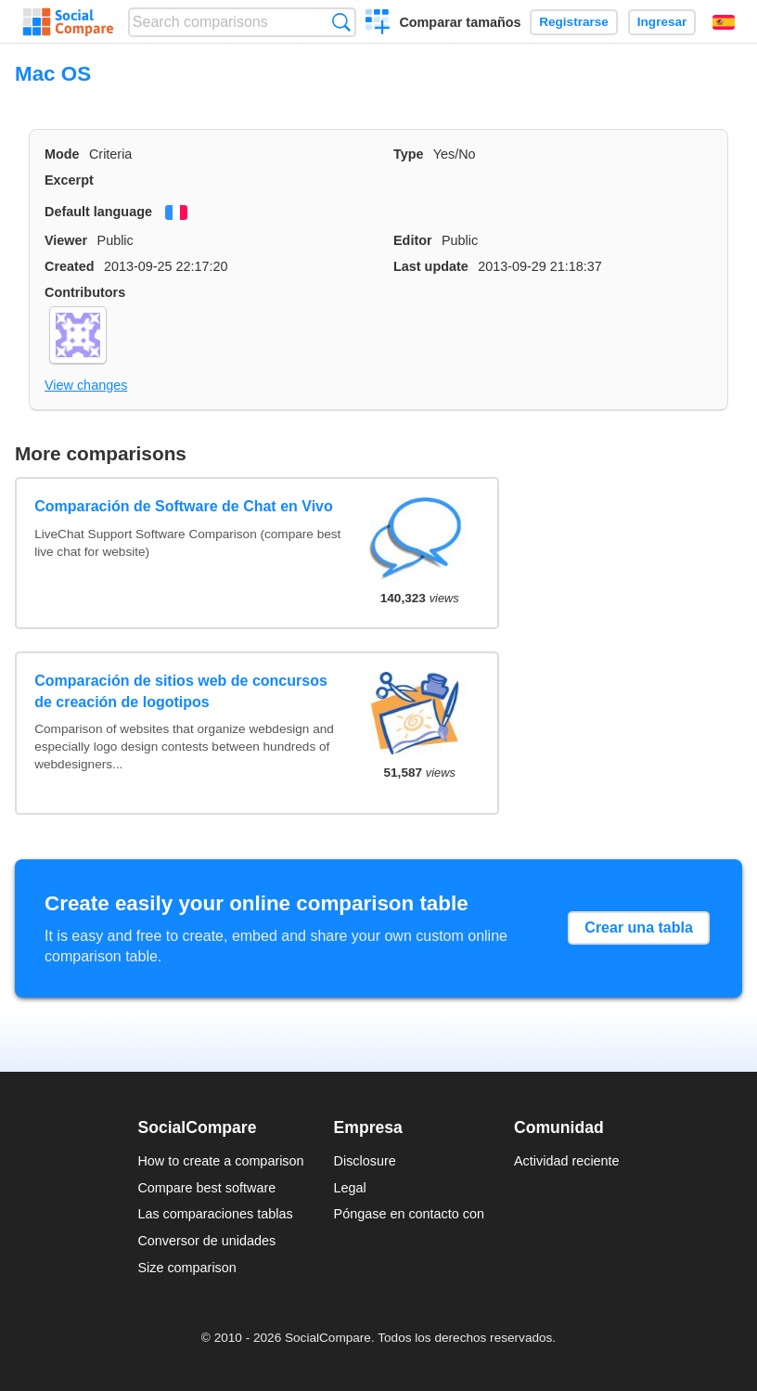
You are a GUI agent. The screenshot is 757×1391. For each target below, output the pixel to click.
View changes (86, 385)
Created (70, 266)
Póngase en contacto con (409, 1213)
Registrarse (574, 22)
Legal (350, 1187)
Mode (62, 154)
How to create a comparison (220, 1160)
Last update (430, 266)
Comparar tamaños (459, 22)
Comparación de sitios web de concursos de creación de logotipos (180, 691)
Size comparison (186, 1267)
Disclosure (365, 1160)
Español (723, 22)
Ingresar (662, 22)
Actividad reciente (567, 1160)
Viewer (66, 240)
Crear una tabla (638, 927)
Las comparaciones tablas (214, 1213)
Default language (98, 211)
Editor (412, 240)
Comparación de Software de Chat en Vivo (183, 506)
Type (408, 154)
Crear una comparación (378, 24)
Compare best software (206, 1187)
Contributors (85, 292)
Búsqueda (341, 22)
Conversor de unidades (206, 1240)
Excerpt (69, 180)
